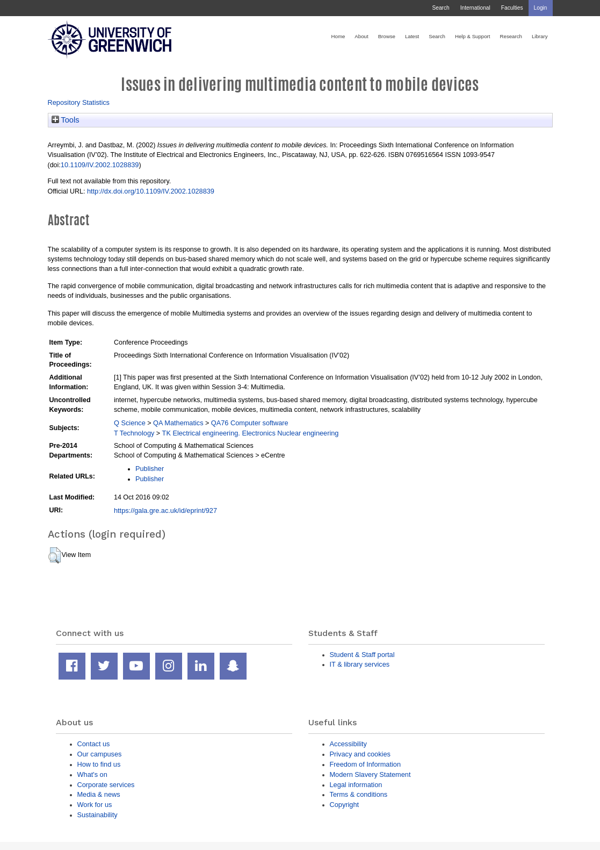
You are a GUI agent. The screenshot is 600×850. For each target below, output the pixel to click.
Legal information (356, 785)
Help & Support (472, 36)
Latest (412, 36)
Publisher (149, 469)
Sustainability (97, 815)
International (475, 8)
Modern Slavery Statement (370, 774)
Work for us (94, 805)
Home (338, 36)
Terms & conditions (359, 794)
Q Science (130, 423)
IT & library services (360, 664)
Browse (386, 36)
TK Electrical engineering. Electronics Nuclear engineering (250, 433)
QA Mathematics (178, 423)
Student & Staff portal (362, 655)
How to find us (99, 764)
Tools (65, 120)
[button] (54, 555)
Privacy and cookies (360, 754)
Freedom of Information (365, 764)
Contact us (93, 744)
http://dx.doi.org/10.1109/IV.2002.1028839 (150, 191)
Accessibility (348, 744)
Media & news (98, 794)
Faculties (512, 8)
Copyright (344, 805)
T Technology (134, 433)
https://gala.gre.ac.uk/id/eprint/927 (165, 510)
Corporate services (106, 785)
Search (440, 8)
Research (511, 36)
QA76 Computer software (249, 423)
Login (540, 8)
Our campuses (99, 754)
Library (540, 36)
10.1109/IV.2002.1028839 (100, 165)
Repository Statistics (79, 102)
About (361, 36)
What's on (92, 774)
